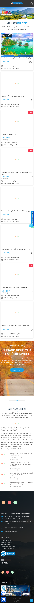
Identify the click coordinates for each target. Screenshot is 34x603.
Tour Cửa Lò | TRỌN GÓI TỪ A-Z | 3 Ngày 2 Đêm (15, 249)
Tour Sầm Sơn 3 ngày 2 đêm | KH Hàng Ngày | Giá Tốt (16, 173)
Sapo (20, 601)
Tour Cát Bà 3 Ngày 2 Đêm (9, 134)
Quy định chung (5, 544)
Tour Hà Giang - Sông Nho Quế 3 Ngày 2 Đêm (15, 325)
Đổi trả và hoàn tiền (6, 542)
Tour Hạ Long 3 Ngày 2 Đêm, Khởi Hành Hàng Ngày (16, 58)
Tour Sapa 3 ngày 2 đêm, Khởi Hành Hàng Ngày (15, 211)
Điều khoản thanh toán (7, 548)
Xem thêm (17, 370)
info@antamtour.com (11, 531)
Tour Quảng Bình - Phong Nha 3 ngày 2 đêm (14, 287)
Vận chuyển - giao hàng (8, 546)
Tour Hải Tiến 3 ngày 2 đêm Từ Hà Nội (12, 96)
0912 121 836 (18, 527)
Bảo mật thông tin (6, 540)
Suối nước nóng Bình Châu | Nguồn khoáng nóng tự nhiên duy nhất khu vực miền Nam (21, 464)
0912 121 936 (9, 527)
